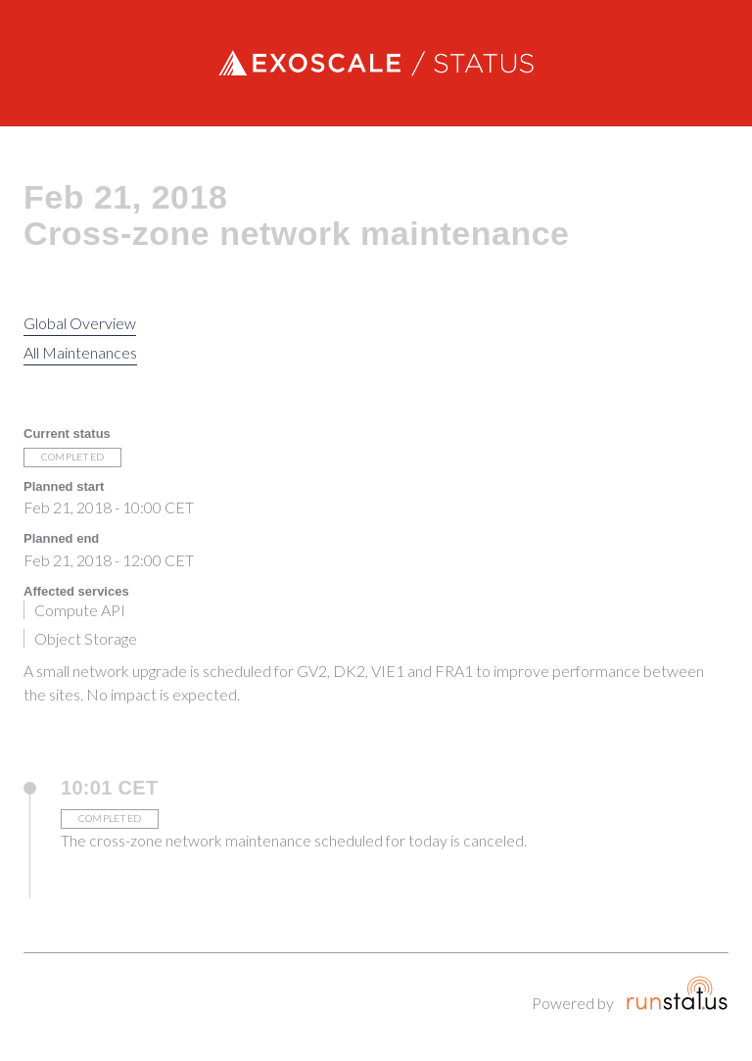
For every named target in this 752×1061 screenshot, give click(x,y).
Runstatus (677, 992)
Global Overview (80, 322)
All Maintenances (80, 352)
